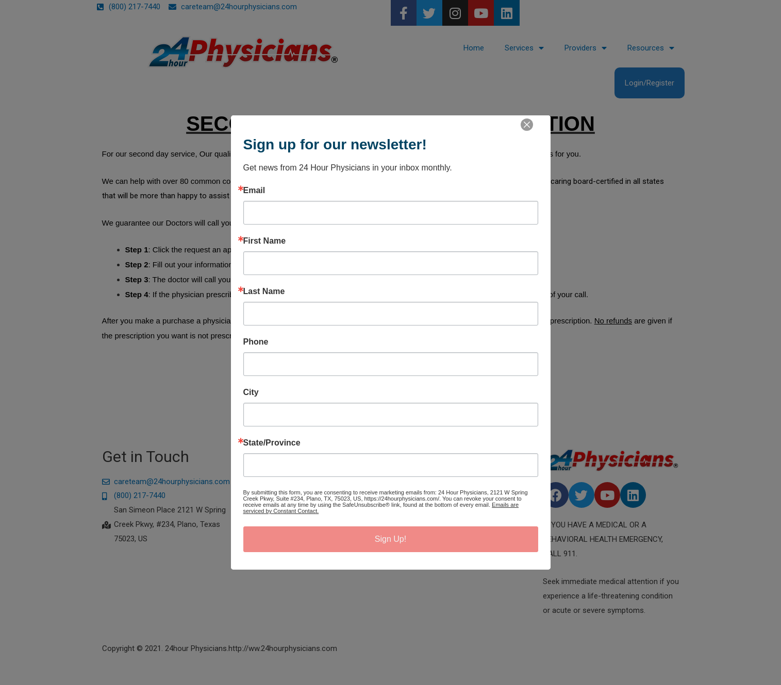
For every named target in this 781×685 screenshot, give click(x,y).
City (251, 392)
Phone (256, 342)
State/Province (272, 443)
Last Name (264, 291)
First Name (264, 241)
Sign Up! (390, 539)
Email (254, 190)
